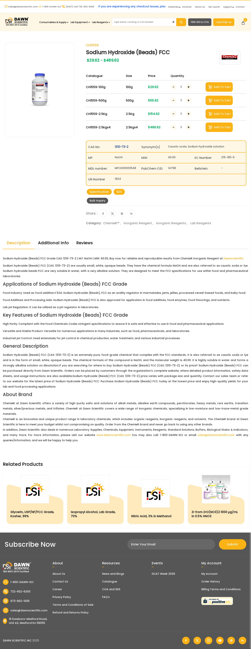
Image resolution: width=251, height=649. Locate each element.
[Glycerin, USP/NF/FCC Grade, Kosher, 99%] (35, 497)
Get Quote (214, 6)
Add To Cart (219, 87)
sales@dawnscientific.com (21, 6)
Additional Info (53, 243)
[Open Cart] (243, 22)
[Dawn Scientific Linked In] (242, 640)
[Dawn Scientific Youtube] (220, 640)
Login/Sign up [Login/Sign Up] (224, 22)
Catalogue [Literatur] (109, 581)
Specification (99, 192)
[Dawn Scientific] (17, 25)
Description (18, 243)
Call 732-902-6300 (78, 6)
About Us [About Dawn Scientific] (200, 6)
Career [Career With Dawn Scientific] (57, 589)
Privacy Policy (61, 597)
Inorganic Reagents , (172, 223)
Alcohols (187, 6)
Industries (173, 6)
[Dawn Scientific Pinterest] (231, 640)
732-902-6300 (16, 591)
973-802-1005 (16, 601)
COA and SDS (111, 589)
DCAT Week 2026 (163, 574)
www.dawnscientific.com (113, 435)
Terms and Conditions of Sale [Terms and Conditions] (72, 605)
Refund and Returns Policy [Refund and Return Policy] (70, 612)
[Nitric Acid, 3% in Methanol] (155, 497)
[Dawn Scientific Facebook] (186, 640)
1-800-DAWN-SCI (50, 6)
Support (227, 6)
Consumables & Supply (52, 22)
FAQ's (106, 597)
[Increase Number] (188, 87)
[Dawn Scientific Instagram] (208, 640)
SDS (119, 192)
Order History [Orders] (210, 581)
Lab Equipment (79, 22)
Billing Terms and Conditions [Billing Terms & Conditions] (221, 589)
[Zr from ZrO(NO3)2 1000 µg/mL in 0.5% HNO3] (216, 497)
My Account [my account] (209, 574)
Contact (240, 6)
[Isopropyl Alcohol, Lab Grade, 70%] (95, 497)
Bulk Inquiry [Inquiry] (97, 200)
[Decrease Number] (173, 87)
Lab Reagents (100, 22)
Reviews (84, 243)
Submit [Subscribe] (232, 544)
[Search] (181, 22)
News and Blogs (113, 574)
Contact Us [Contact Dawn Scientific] (60, 581)
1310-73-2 (121, 147)
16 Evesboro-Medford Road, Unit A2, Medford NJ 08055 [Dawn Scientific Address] (25, 621)
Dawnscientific (233, 258)
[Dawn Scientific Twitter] (197, 640)
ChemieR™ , (112, 223)
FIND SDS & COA (200, 22)
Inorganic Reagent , (139, 223)
